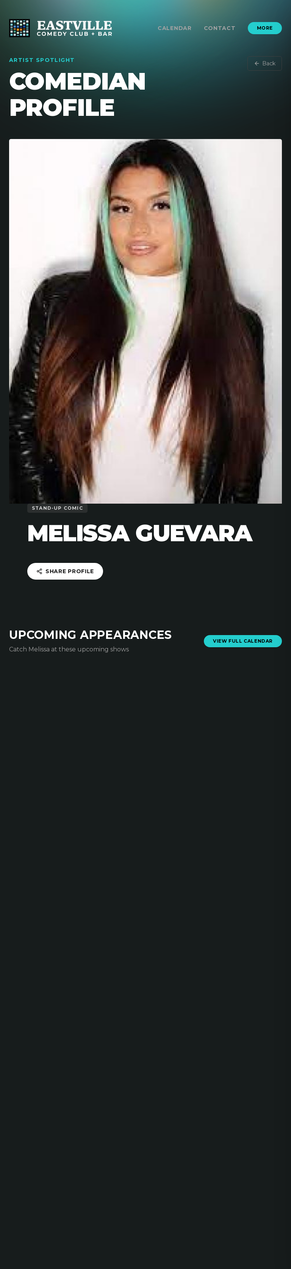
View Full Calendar (243, 641)
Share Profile (65, 571)
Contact (220, 28)
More (265, 28)
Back (264, 63)
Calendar (175, 28)
